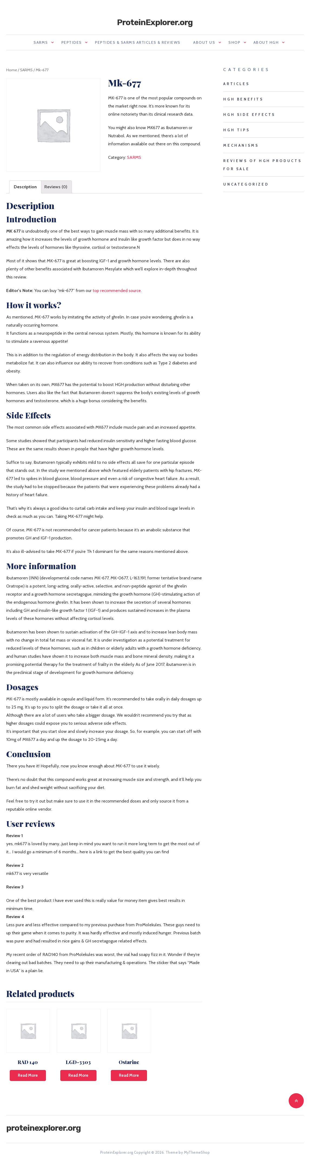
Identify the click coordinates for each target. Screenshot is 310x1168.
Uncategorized (246, 187)
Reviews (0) (55, 189)
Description (25, 189)
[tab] (25, 189)
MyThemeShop (197, 1155)
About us (204, 43)
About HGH (273, 43)
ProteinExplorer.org (155, 22)
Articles (236, 86)
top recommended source (117, 293)
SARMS (30, 43)
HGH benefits (243, 102)
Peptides (65, 43)
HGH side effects (249, 117)
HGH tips (236, 132)
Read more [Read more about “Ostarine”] (129, 1078)
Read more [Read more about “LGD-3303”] (78, 1078)
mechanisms (241, 148)
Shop (238, 43)
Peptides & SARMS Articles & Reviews (135, 43)
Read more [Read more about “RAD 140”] (28, 1078)
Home (11, 72)
